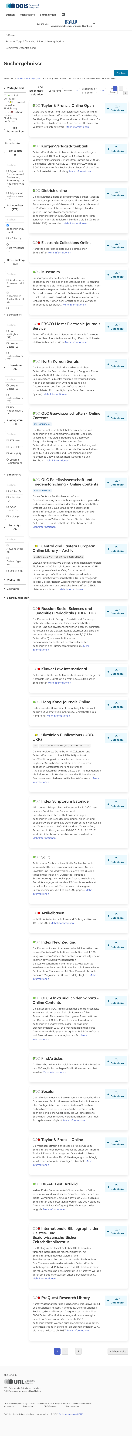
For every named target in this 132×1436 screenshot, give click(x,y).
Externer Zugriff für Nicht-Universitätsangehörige (35, 41)
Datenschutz (28, 1406)
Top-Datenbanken (14, 129)
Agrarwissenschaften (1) (19, 248)
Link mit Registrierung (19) (15, 463)
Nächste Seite (118, 1351)
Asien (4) (13, 516)
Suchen (10, 14)
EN (63, 14)
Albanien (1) (13, 499)
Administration (72, 1406)
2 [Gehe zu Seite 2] (121, 88)
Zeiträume (11, 588)
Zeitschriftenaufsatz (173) (18, 228)
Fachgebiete (27, 14)
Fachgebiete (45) (13, 152)
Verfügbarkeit (14, 88)
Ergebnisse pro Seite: (88, 90)
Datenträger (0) (14, 561)
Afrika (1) (14, 238)
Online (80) (15, 570)
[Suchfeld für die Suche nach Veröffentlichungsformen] (14, 539)
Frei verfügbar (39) (12, 334)
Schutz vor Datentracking (21, 47)
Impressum (9, 1406)
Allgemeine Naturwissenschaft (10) (18, 196)
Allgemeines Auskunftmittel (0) (15, 298)
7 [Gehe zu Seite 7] (125, 93)
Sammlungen (48, 14)
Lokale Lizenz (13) (13, 345)
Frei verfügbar (11, 97)
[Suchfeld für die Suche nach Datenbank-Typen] (14, 274)
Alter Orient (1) (12, 508)
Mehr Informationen (77, 126)
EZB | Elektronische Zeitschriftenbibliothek (22, 1388)
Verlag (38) (12, 580)
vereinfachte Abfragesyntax (29, 78)
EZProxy (13, 440)
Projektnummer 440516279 (71, 1414)
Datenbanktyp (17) (14, 261)
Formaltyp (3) (12, 527)
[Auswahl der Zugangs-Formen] (14, 434)
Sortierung (54, 90)
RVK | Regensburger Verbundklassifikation (22, 1391)
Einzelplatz (15, 447)
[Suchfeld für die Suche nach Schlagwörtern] (14, 219)
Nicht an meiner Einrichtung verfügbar (13, 116)
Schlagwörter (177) (13, 207)
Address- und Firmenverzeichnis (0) (17, 283)
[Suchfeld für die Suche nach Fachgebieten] (14, 165)
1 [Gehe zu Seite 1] (114, 88)
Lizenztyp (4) (13, 314)
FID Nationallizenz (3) (15, 410)
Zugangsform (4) (13, 421)
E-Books (10, 35)
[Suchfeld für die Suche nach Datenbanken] (58, 73)
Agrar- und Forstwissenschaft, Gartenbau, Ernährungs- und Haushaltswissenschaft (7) (20, 178)
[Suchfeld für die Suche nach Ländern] (14, 485)
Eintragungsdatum (15, 597)
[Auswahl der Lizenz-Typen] (14, 325)
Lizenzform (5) (13, 367)
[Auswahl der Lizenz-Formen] (14, 379)
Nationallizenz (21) (15, 356)
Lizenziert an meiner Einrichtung (14, 105)
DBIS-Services (50, 1406)
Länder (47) (12, 474)
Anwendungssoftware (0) (20, 548)
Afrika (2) (14, 491)
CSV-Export (112, 90)
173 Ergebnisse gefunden (36, 90)
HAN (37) (14, 453)
